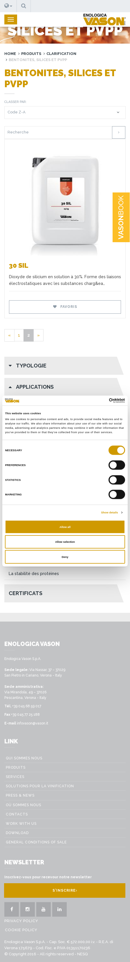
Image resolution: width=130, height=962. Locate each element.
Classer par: (15, 102)
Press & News (20, 795)
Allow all (65, 526)
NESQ (82, 954)
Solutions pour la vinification (40, 786)
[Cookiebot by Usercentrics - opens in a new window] (99, 400)
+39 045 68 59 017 (26, 706)
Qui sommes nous (24, 758)
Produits (31, 53)
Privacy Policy (21, 921)
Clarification (61, 53)
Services (15, 777)
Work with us (21, 824)
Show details (109, 512)
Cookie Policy (21, 930)
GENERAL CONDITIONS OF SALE (36, 842)
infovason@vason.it (32, 723)
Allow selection (65, 541)
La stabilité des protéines (34, 573)
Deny (65, 556)
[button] (8, 6)
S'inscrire (65, 890)
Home (10, 53)
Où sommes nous (23, 805)
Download (17, 833)
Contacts (17, 814)
